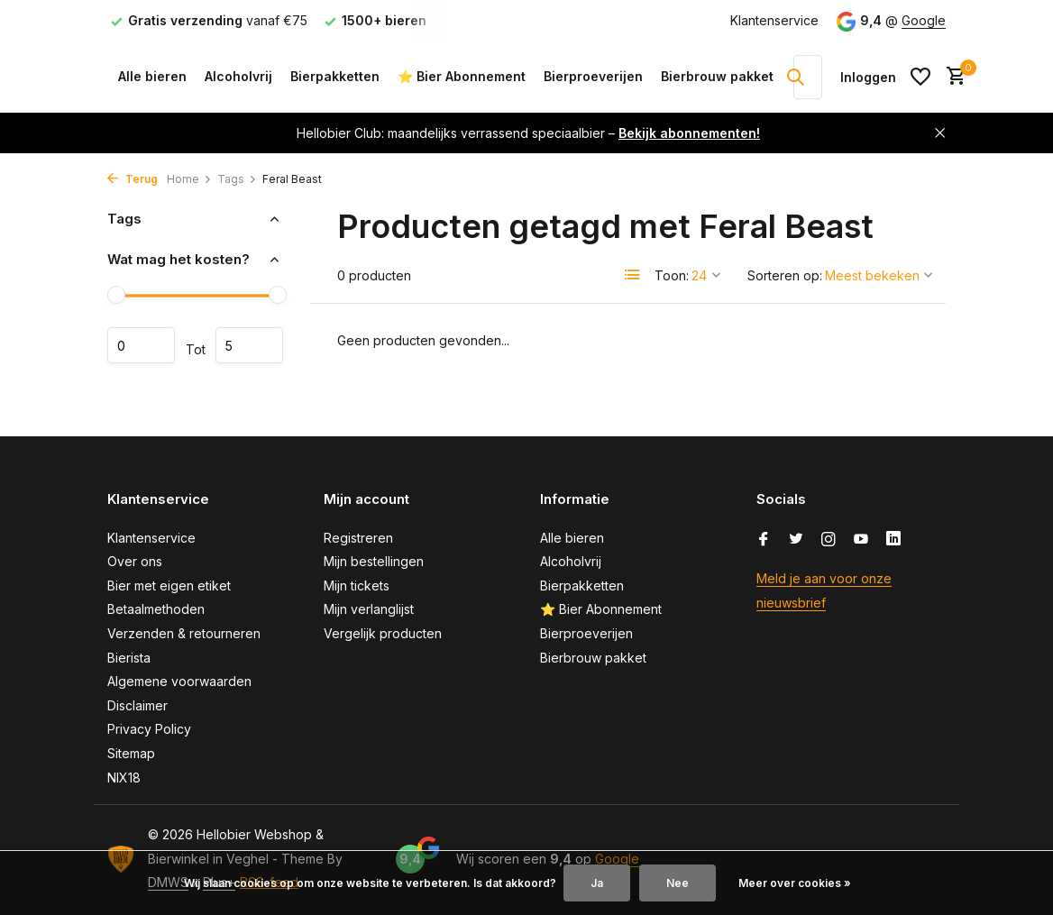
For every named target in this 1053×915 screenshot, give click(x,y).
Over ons (134, 561)
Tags (237, 179)
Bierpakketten (335, 76)
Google (924, 20)
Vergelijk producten (383, 633)
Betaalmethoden (156, 609)
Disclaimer (137, 705)
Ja (597, 883)
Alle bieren (152, 76)
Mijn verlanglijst (369, 609)
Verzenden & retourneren (184, 633)
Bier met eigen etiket (169, 585)
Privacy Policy (149, 729)
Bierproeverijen (593, 76)
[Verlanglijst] (920, 77)
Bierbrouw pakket (717, 76)
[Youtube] (861, 540)
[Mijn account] (868, 77)
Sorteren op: (784, 275)
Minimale (141, 345)
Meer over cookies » (794, 883)
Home (189, 179)
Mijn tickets (356, 585)
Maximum (249, 345)
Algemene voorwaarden (179, 681)
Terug (132, 179)
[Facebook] (763, 540)
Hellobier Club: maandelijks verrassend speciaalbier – (528, 133)
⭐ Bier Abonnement (462, 76)
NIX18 (124, 777)
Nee (677, 883)
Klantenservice (774, 20)
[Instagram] (828, 540)
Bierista (129, 657)
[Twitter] (796, 540)
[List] (633, 275)
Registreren (358, 537)
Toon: (672, 275)
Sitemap (131, 753)
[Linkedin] (893, 540)
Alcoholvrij (238, 76)
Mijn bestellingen (374, 561)
